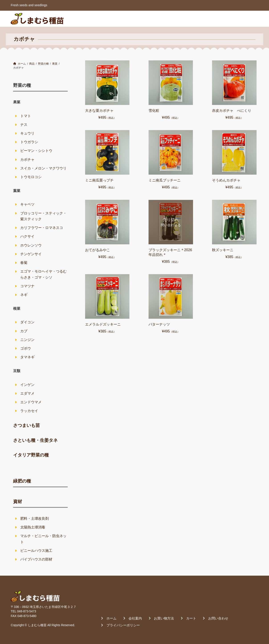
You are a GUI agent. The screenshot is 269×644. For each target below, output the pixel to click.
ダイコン (27, 322)
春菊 (23, 263)
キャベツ (27, 204)
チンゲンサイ (31, 254)
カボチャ (27, 159)
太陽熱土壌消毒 (32, 527)
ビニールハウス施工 (36, 550)
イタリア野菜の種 (31, 454)
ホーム (145, 18)
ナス (23, 124)
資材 (17, 501)
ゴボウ (25, 348)
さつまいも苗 (26, 425)
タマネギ (27, 357)
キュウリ (27, 133)
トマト (25, 116)
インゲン (27, 385)
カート (218, 18)
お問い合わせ (243, 18)
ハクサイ (27, 236)
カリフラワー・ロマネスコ (41, 228)
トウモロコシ (31, 177)
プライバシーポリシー (123, 625)
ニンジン (27, 340)
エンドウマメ (31, 402)
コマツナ (27, 286)
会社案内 (166, 18)
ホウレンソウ (31, 245)
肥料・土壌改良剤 (34, 518)
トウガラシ (29, 142)
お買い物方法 (193, 18)
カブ (23, 331)
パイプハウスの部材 (36, 559)
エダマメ (27, 393)
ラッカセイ (29, 411)
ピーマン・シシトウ (36, 151)
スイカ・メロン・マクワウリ (43, 168)
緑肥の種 (22, 481)
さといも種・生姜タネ (35, 440)
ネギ (23, 295)
